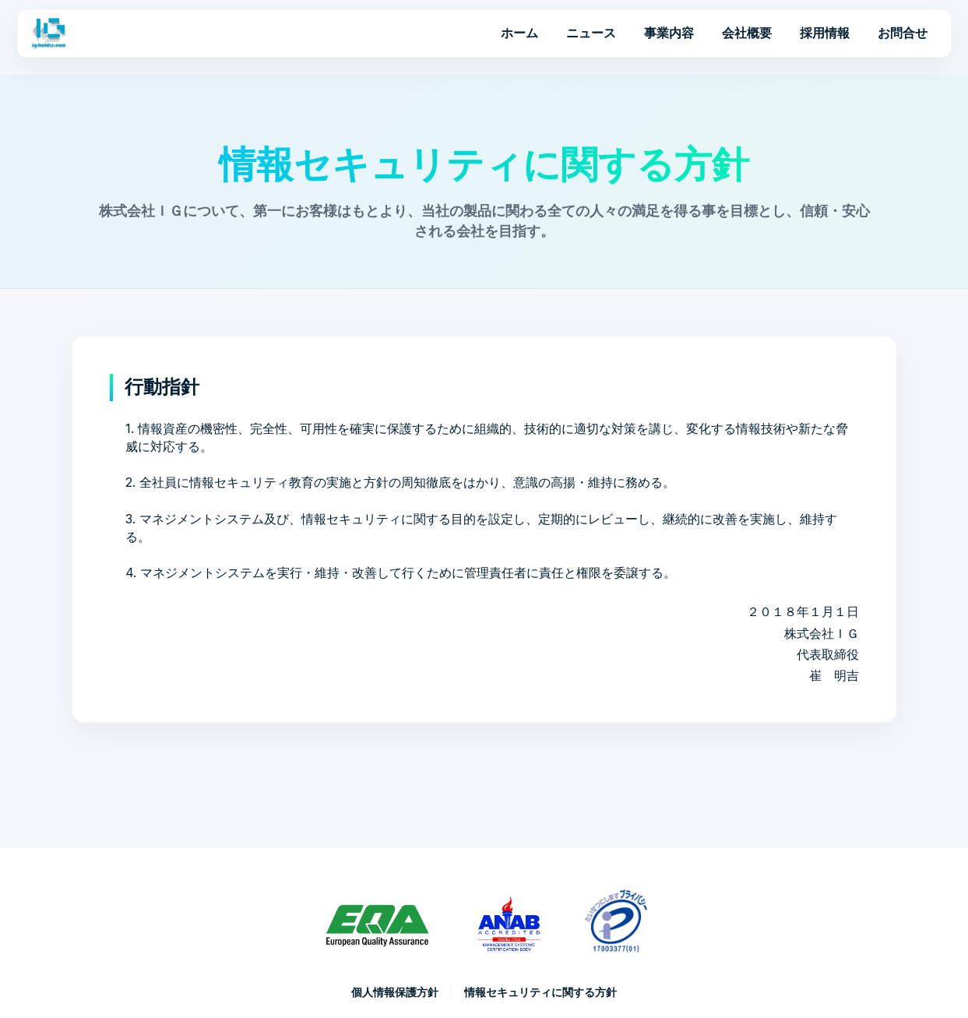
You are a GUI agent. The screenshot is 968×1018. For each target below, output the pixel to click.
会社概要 (747, 33)
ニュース (591, 33)
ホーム (519, 33)
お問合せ (903, 33)
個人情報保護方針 (394, 992)
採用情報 (825, 33)
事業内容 (669, 33)
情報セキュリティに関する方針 (540, 992)
